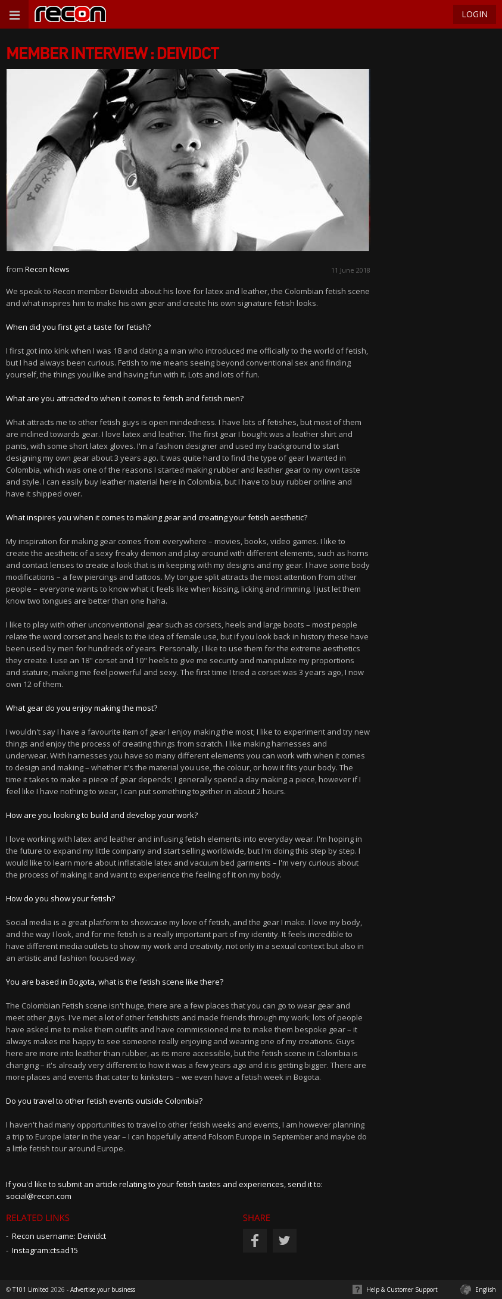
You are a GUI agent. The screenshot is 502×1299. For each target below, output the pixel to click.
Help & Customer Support (402, 1289)
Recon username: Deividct (59, 1236)
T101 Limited (31, 1289)
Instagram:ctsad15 (45, 1250)
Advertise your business (102, 1289)
